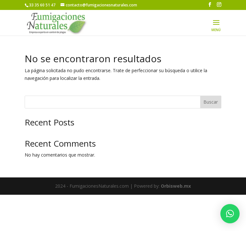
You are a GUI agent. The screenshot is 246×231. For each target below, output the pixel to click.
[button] (230, 213)
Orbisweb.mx (176, 186)
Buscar (210, 102)
